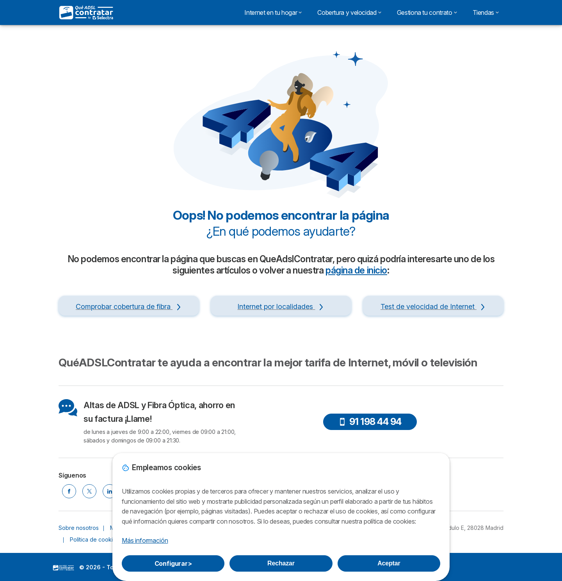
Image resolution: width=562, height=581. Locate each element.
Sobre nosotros (79, 527)
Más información (145, 540)
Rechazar (281, 563)
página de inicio (356, 270)
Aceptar (388, 563)
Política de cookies (94, 539)
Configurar (173, 563)
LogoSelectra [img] (64, 567)
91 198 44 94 (370, 421)
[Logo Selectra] (87, 12)
